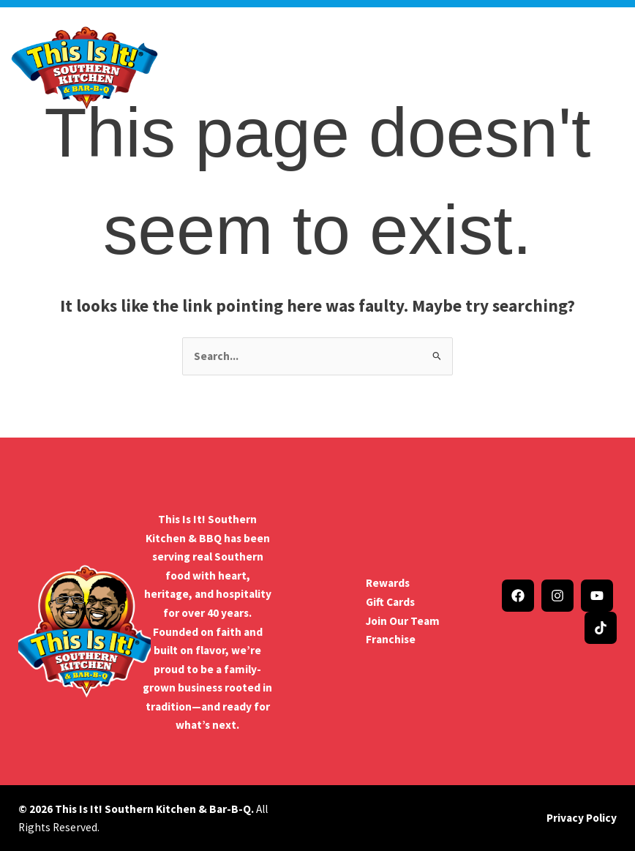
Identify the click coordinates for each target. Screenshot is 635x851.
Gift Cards (390, 602)
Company (233, 57)
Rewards (388, 583)
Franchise (391, 639)
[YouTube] (597, 596)
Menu (338, 57)
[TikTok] (601, 628)
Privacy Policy (581, 818)
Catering (292, 72)
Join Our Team (403, 621)
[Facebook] (518, 596)
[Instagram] (557, 596)
